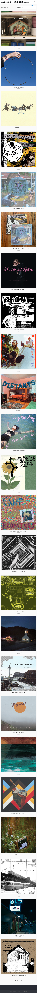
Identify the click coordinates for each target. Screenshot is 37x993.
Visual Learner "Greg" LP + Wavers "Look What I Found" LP (18, 248)
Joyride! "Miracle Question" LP (18, 732)
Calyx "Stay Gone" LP (18, 854)
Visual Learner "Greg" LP (18, 168)
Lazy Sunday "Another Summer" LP (18, 450)
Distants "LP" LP (18, 410)
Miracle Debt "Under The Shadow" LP (18, 490)
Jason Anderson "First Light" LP (18, 652)
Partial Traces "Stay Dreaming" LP (18, 571)
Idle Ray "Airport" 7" (18, 127)
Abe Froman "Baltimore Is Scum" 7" (18, 329)
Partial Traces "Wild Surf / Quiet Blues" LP (18, 773)
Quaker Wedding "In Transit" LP (18, 894)
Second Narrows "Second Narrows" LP (18, 975)
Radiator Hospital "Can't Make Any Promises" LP (18, 531)
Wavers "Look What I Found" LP (18, 208)
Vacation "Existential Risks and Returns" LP (18, 813)
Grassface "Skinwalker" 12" (19, 611)
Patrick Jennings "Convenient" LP (18, 46)
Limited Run (25, 991)
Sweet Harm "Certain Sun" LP (18, 87)
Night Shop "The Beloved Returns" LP (18, 289)
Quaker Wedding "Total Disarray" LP (18, 692)
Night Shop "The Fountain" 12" (18, 935)
